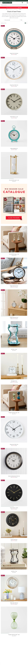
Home (6, 9)
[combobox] (14, 5)
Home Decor (11, 9)
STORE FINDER (20, 7)
